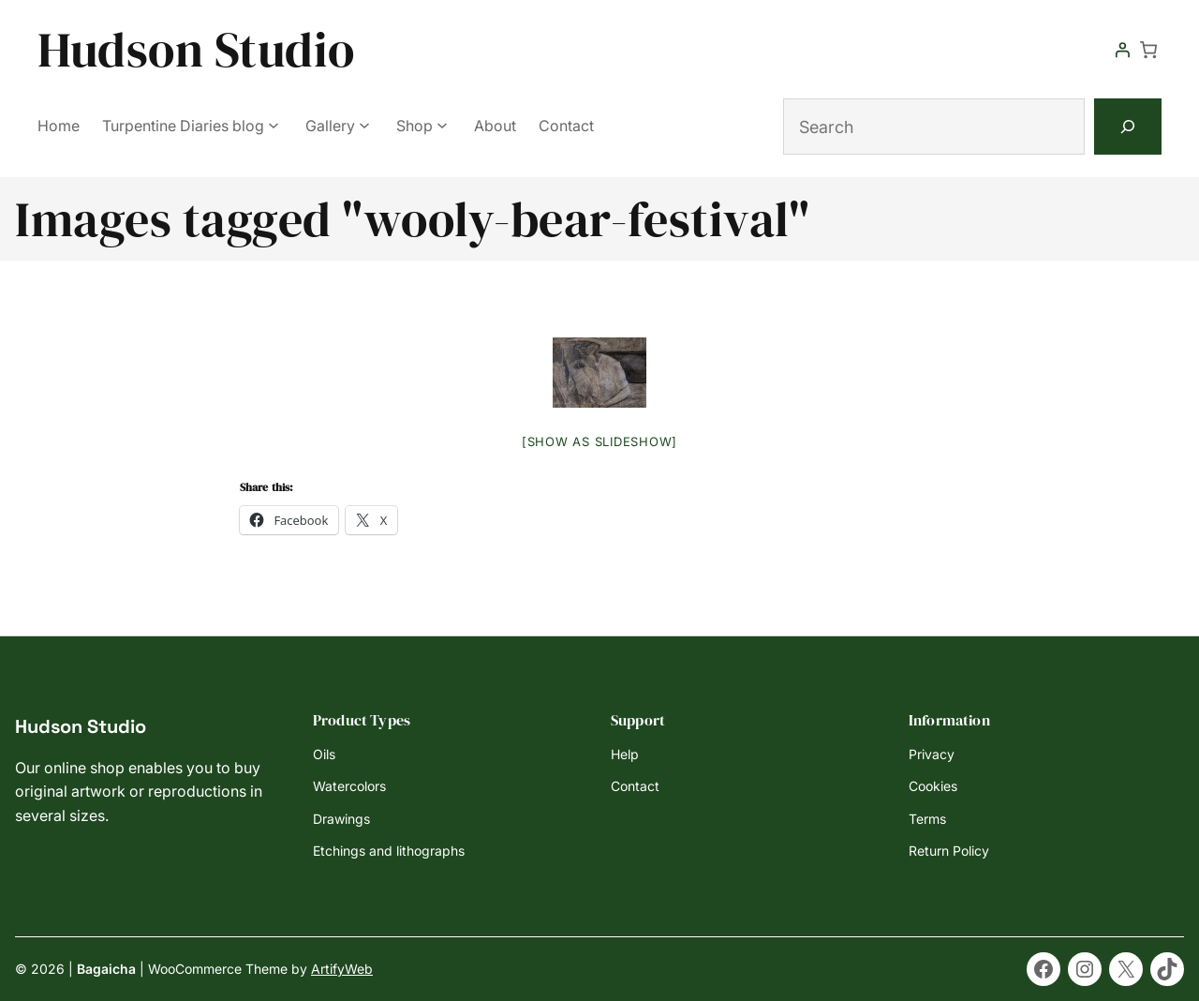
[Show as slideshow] (599, 441)
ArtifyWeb (342, 969)
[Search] (1128, 126)
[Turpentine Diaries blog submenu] (273, 124)
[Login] (1122, 50)
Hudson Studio (196, 49)
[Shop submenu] (442, 124)
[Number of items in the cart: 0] (1148, 50)
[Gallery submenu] (364, 124)
